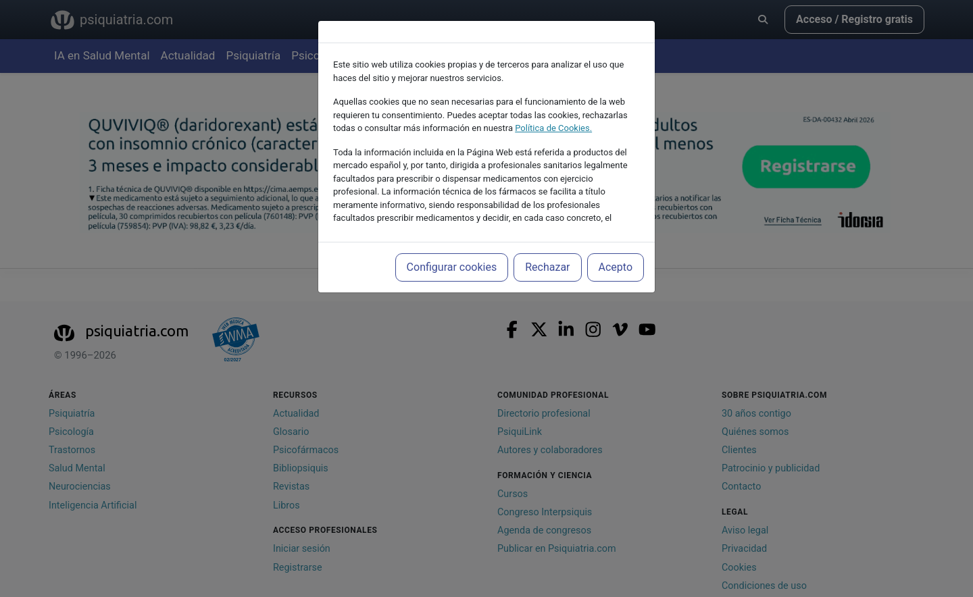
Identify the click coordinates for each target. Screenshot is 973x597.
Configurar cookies (452, 267)
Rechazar (547, 267)
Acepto (615, 267)
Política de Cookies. (553, 128)
